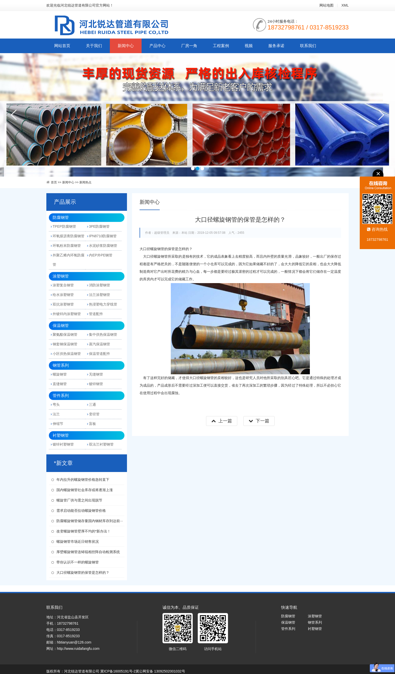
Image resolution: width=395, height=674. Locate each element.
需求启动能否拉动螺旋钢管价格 (81, 511)
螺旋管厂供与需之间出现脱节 (79, 500)
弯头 (56, 404)
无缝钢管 (96, 374)
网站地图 (326, 5)
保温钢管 (61, 325)
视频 (249, 46)
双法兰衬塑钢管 (101, 444)
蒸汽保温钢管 (99, 344)
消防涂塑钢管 (99, 285)
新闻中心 (126, 46)
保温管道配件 (99, 354)
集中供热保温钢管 (103, 334)
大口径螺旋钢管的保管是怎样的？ (82, 572)
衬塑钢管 (61, 435)
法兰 (56, 414)
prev (14, 115)
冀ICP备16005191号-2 (118, 671)
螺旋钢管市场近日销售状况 (77, 542)
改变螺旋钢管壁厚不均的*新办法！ (83, 531)
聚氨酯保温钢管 (65, 334)
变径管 (94, 414)
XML (345, 5)
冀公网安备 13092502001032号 (160, 671)
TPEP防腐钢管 (64, 226)
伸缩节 (58, 424)
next (381, 115)
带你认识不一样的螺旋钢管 (77, 562)
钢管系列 (61, 365)
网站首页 (62, 46)
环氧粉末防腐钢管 (67, 246)
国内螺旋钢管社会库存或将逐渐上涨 (84, 490)
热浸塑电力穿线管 (103, 304)
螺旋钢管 (60, 374)
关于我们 (94, 46)
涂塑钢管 (61, 276)
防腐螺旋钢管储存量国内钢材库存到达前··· (89, 521)
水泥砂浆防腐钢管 (103, 246)
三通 (92, 404)
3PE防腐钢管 (99, 226)
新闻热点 (85, 182)
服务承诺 (276, 46)
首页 (54, 182)
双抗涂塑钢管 (63, 304)
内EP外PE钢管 (100, 255)
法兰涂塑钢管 (99, 295)
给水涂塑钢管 (63, 295)
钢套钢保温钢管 (65, 344)
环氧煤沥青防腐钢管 (68, 236)
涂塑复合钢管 (63, 285)
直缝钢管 (60, 384)
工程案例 (221, 46)
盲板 (92, 424)
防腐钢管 (61, 217)
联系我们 (308, 46)
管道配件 (96, 314)
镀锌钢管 (96, 384)
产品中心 (157, 46)
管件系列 (61, 395)
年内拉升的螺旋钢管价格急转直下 (82, 480)
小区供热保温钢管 (67, 354)
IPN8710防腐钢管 (103, 236)
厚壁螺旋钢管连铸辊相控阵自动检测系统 (88, 552)
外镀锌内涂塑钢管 (67, 314)
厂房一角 (189, 46)
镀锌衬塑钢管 (63, 444)
